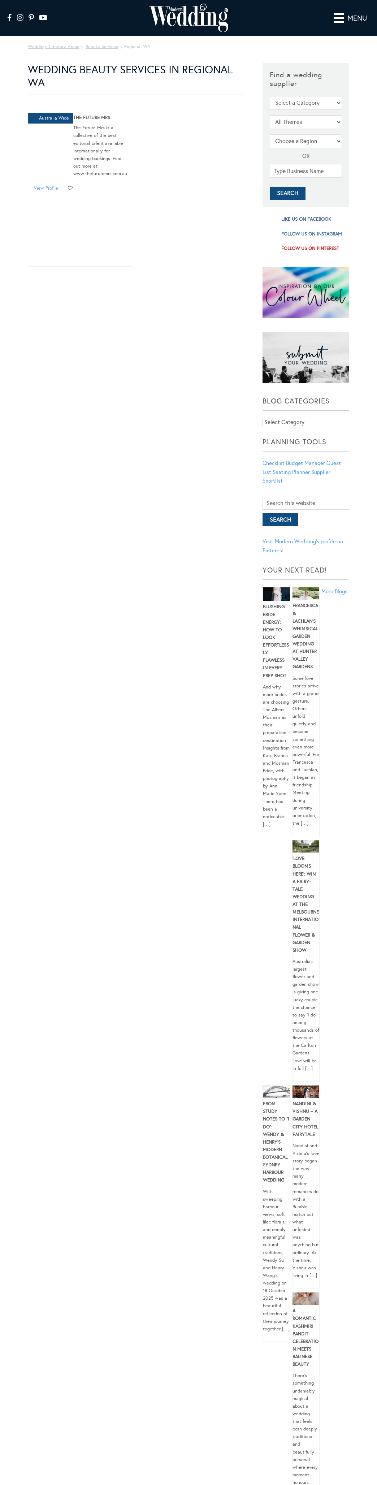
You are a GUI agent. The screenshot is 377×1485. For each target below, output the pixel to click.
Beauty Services (102, 46)
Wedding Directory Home (53, 46)
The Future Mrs (91, 118)
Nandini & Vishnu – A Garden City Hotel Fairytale (305, 1119)
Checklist (274, 463)
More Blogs (334, 591)
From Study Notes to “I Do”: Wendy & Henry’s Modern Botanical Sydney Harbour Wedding (276, 1142)
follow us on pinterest (310, 248)
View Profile (46, 188)
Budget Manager (305, 463)
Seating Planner (291, 472)
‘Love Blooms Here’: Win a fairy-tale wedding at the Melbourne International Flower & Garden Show (305, 904)
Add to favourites (70, 188)
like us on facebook (306, 219)
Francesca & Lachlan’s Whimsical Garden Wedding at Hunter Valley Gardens (305, 636)
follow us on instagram (311, 234)
